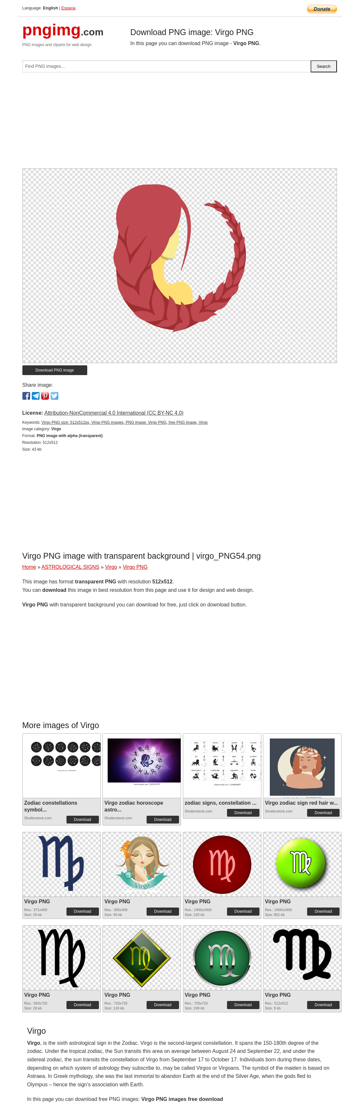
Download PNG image (54, 370)
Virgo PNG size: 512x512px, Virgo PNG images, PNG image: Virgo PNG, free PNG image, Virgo (125, 422)
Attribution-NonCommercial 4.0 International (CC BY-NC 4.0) (114, 413)
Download (82, 819)
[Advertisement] (179, 123)
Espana (68, 8)
